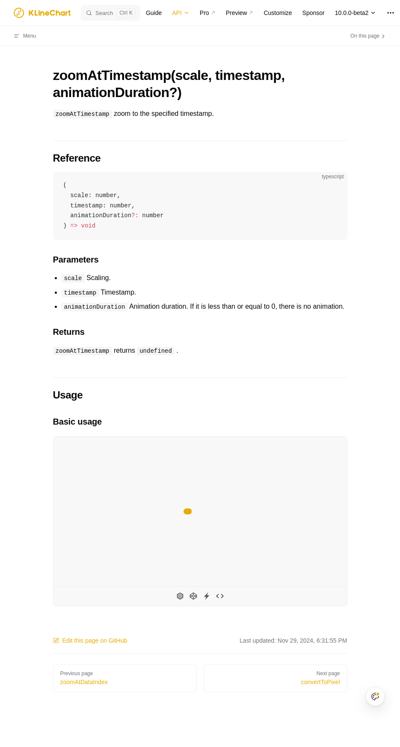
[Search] (111, 13)
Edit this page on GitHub (90, 640)
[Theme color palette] (375, 696)
